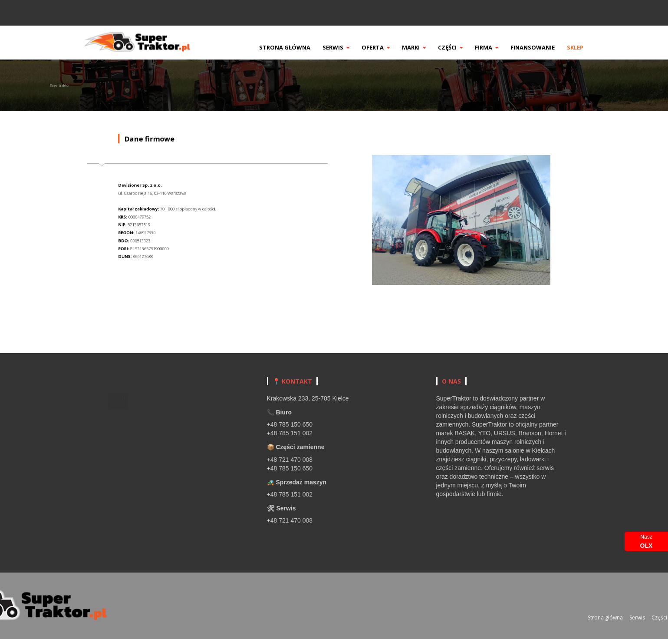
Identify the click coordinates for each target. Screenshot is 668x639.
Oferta (390, 47)
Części (464, 47)
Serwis (350, 47)
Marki (428, 47)
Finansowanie (547, 47)
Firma (501, 47)
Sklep (589, 47)
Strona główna (299, 47)
